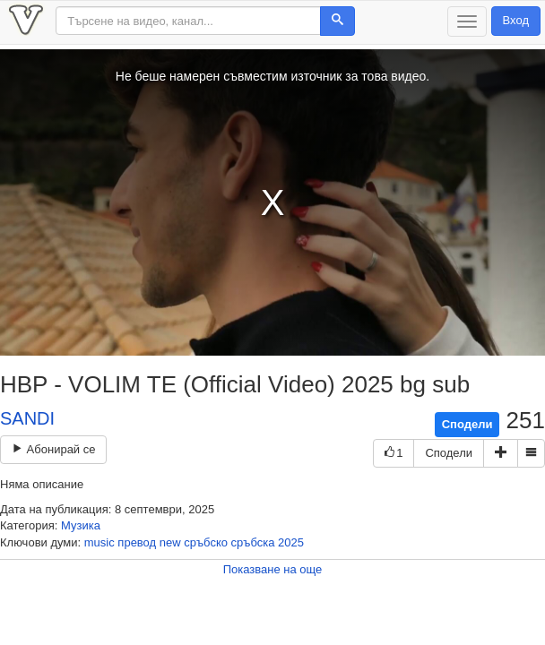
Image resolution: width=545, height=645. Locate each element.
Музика (80, 525)
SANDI (27, 418)
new (170, 542)
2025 (291, 542)
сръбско (206, 542)
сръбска (253, 542)
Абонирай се (53, 449)
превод (136, 542)
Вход (516, 20)
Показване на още (273, 569)
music (99, 542)
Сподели (467, 424)
